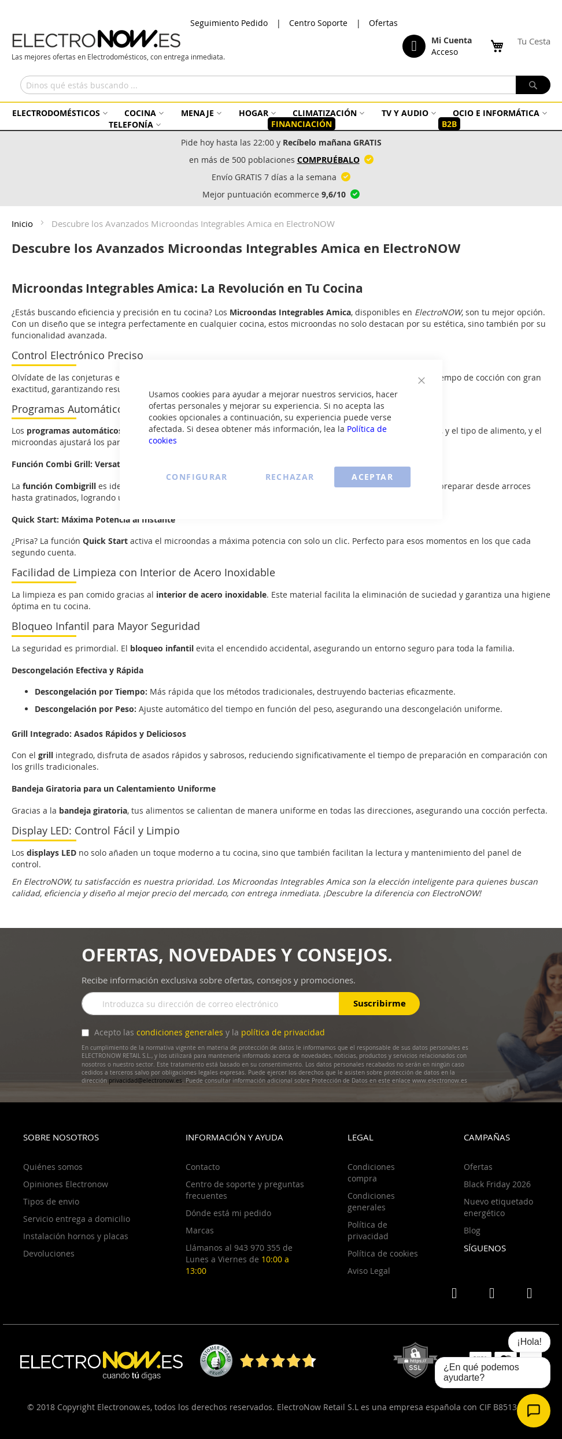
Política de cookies (382, 1253)
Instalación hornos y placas (75, 1236)
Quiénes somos (53, 1166)
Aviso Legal (368, 1270)
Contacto (203, 1166)
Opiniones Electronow (65, 1184)
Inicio (23, 223)
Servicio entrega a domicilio (76, 1218)
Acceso (444, 51)
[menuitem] (58, 112)
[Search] (533, 85)
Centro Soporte (318, 22)
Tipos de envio (51, 1201)
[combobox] (285, 85)
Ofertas (383, 22)
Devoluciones (49, 1253)
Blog (472, 1230)
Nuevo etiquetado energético (498, 1207)
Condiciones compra (371, 1172)
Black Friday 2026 (497, 1184)
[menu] (281, 118)
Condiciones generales (371, 1201)
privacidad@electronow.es (145, 1080)
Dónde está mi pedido (228, 1212)
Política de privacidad (368, 1230)
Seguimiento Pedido (229, 22)
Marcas (200, 1230)
